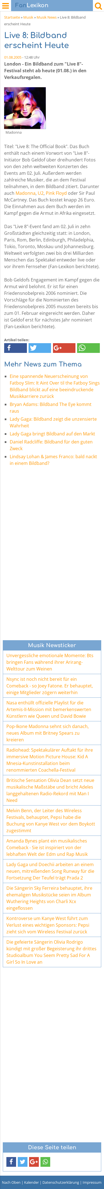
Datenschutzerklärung (60, 1182)
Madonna (25, 193)
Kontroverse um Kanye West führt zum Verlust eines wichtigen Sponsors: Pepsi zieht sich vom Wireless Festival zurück (47, 925)
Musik (28, 17)
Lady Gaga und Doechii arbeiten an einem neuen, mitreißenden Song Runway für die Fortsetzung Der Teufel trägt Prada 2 (50, 871)
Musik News (47, 17)
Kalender (31, 1182)
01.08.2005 (12, 57)
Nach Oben (11, 1182)
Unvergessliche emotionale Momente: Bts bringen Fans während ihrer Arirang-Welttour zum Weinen (49, 662)
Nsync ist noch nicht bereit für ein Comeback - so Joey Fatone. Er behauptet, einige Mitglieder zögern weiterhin (49, 686)
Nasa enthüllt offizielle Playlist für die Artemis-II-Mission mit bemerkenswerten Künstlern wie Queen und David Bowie (48, 709)
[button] (15, 348)
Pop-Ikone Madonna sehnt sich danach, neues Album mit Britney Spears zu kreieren (47, 733)
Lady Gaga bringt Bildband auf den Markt (52, 434)
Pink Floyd (56, 193)
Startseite (12, 17)
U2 (41, 193)
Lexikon (32, 5)
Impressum (92, 1182)
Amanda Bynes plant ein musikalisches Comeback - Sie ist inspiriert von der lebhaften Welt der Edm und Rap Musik (47, 847)
